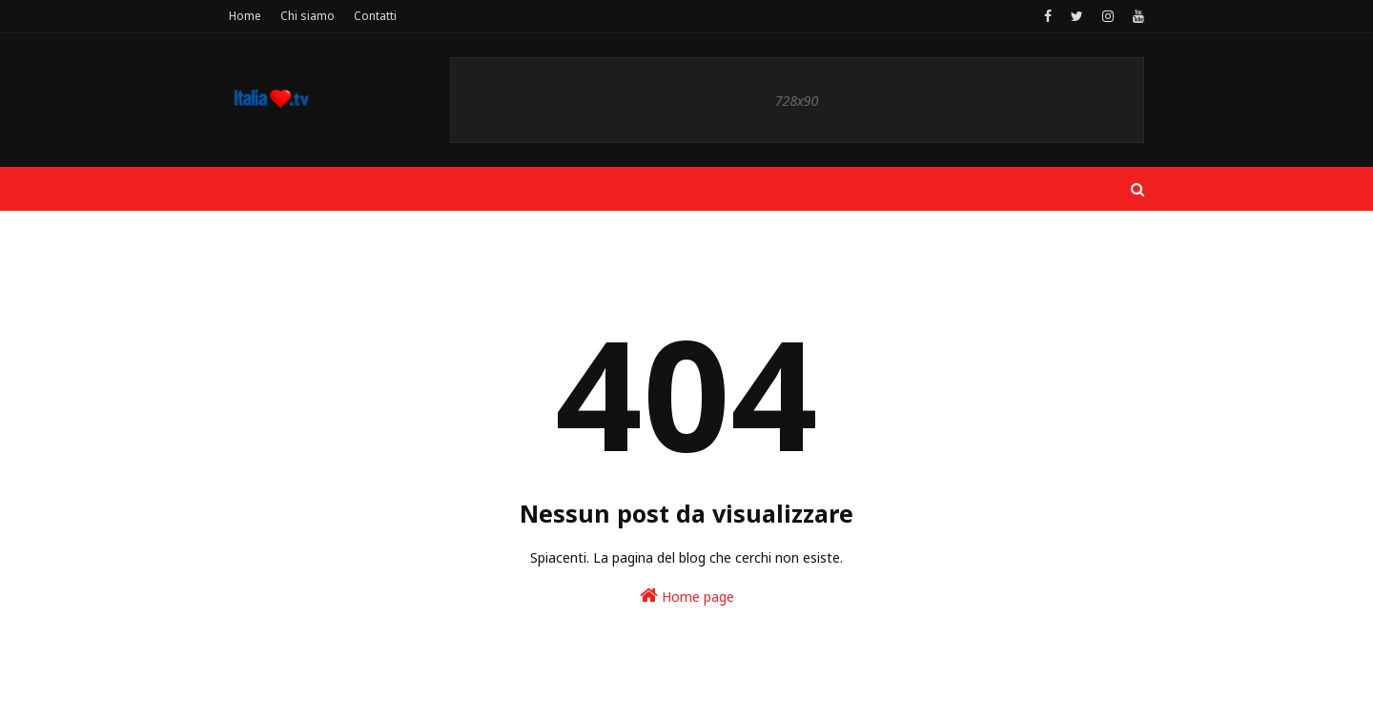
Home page (687, 596)
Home (245, 16)
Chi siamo (307, 16)
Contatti (375, 16)
